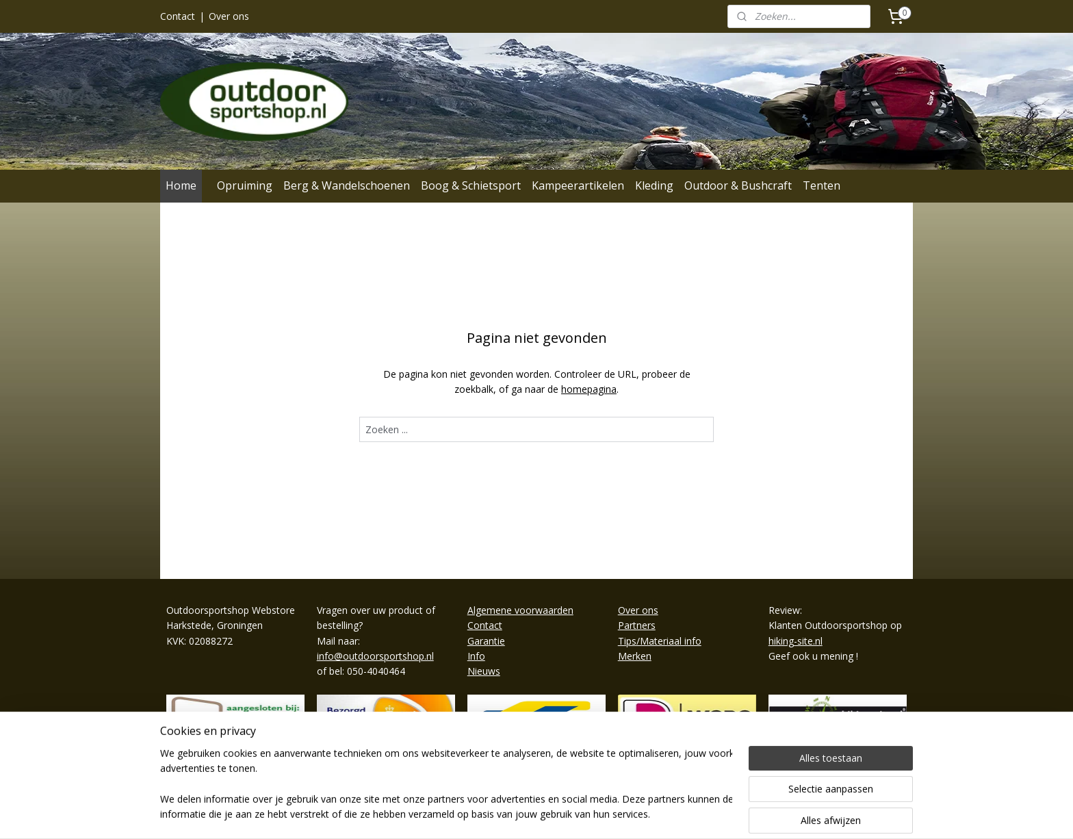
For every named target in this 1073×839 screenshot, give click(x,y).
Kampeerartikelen (578, 185)
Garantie (486, 640)
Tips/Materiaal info (659, 640)
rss (522, 814)
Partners (637, 625)
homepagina (589, 389)
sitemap (493, 814)
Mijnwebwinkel (694, 814)
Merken (634, 655)
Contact (177, 16)
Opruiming (244, 185)
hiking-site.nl (795, 640)
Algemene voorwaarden (520, 610)
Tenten (821, 185)
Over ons (229, 16)
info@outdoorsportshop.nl (375, 655)
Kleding (654, 185)
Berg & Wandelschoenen (346, 185)
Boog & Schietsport (471, 185)
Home (181, 185)
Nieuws (483, 670)
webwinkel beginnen (574, 814)
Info (476, 655)
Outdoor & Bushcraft (738, 185)
